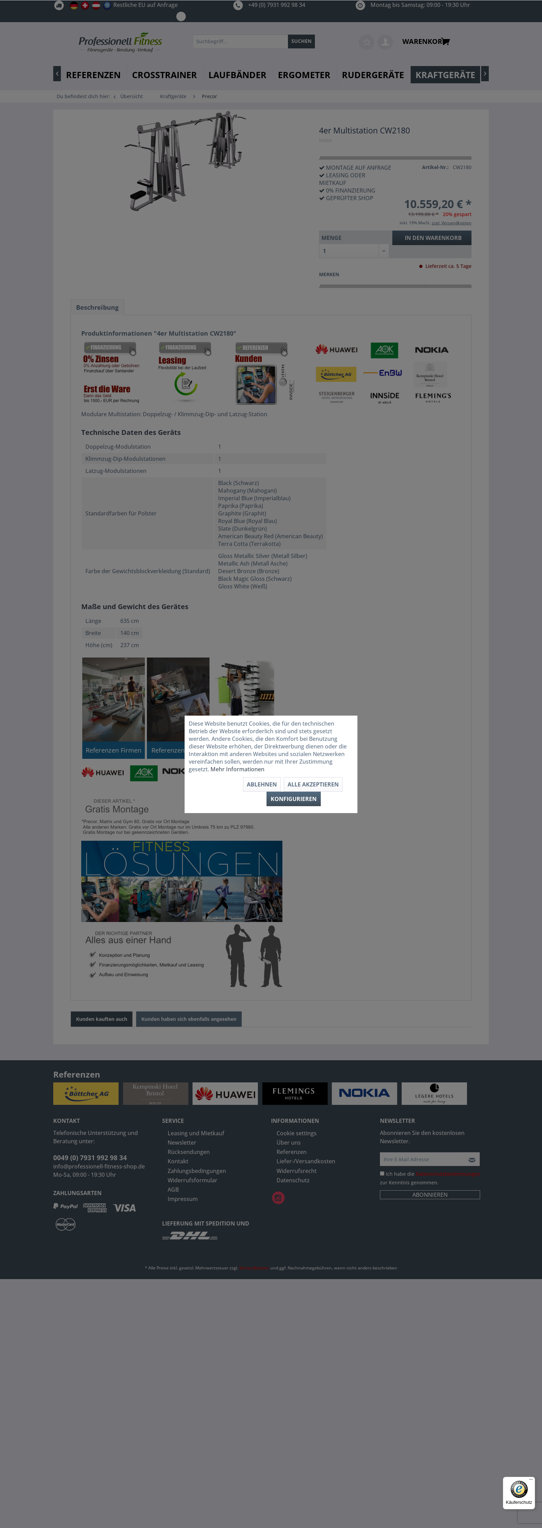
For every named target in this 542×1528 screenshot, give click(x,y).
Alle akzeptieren (313, 784)
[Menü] (531, 1481)
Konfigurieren (294, 799)
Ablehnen (262, 784)
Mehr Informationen (237, 769)
